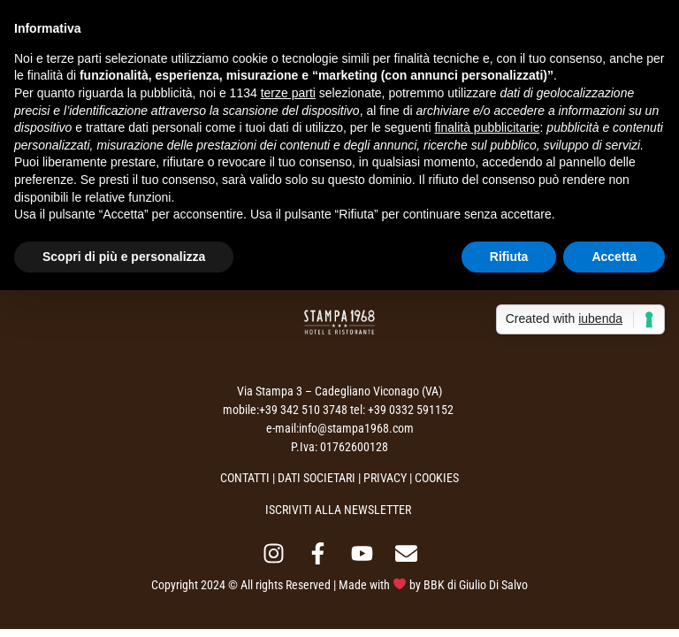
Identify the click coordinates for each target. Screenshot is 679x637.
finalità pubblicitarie (486, 127)
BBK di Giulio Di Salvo (475, 585)
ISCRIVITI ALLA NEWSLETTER (338, 510)
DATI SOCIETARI (316, 478)
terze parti (288, 93)
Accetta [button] (614, 256)
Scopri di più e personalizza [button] (123, 256)
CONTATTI (245, 478)
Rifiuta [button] (509, 256)
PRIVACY (385, 478)
